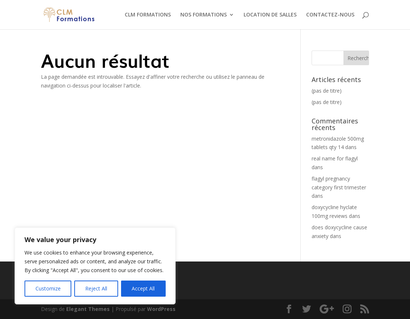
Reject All (96, 288)
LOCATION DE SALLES (270, 15)
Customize (48, 288)
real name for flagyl (335, 158)
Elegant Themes (88, 308)
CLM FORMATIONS (148, 15)
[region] (95, 265)
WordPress (161, 308)
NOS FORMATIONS (203, 15)
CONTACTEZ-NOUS (330, 15)
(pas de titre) (327, 90)
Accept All (143, 288)
